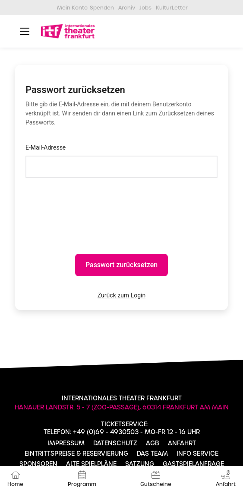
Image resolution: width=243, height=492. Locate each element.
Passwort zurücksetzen (121, 265)
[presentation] (91, 208)
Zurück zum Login (121, 295)
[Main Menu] (24, 31)
